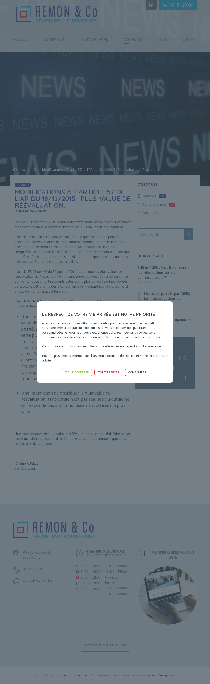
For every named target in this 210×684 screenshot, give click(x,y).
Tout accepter (77, 372)
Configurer (137, 372)
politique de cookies (121, 355)
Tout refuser (108, 372)
